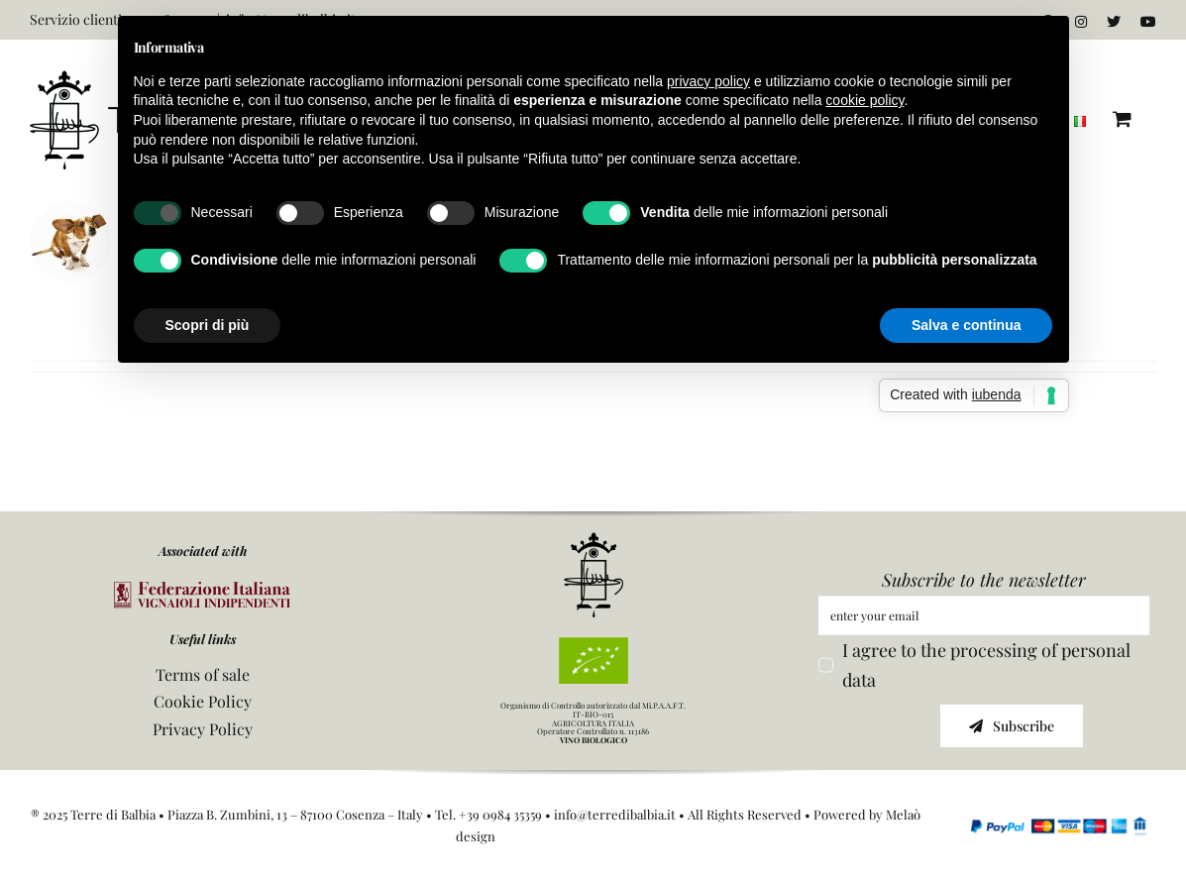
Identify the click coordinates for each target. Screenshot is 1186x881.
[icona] (593, 541)
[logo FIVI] (202, 591)
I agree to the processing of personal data (986, 665)
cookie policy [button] (864, 100)
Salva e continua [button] (966, 325)
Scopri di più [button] (207, 325)
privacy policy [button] (708, 81)
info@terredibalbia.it (615, 814)
